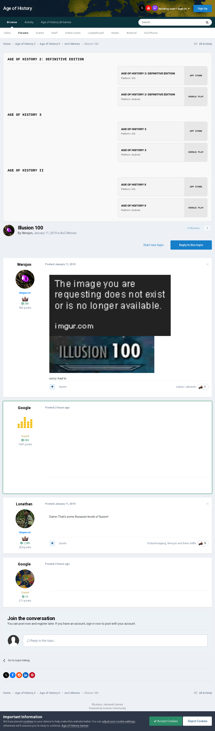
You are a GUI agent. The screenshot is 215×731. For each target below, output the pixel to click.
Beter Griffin (189, 543)
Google (24, 407)
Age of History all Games (56, 22)
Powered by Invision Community (107, 708)
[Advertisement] (98, 447)
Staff (54, 32)
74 (25, 596)
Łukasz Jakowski (186, 386)
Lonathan (24, 504)
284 (25, 440)
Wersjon (27, 232)
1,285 (25, 543)
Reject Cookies (197, 721)
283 (25, 303)
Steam (115, 32)
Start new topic (153, 244)
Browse (12, 24)
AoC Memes (68, 232)
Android (131, 32)
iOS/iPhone (150, 32)
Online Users (72, 32)
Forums (23, 32)
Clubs (7, 32)
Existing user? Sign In (174, 8)
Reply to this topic (191, 244)
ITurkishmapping (156, 543)
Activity (29, 22)
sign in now (93, 623)
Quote (62, 386)
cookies (28, 721)
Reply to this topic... (41, 640)
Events (40, 32)
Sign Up (202, 8)
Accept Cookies (166, 721)
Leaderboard (96, 32)
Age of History (17, 8)
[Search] (160, 22)
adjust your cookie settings (118, 721)
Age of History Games (75, 725)
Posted (60, 264)
